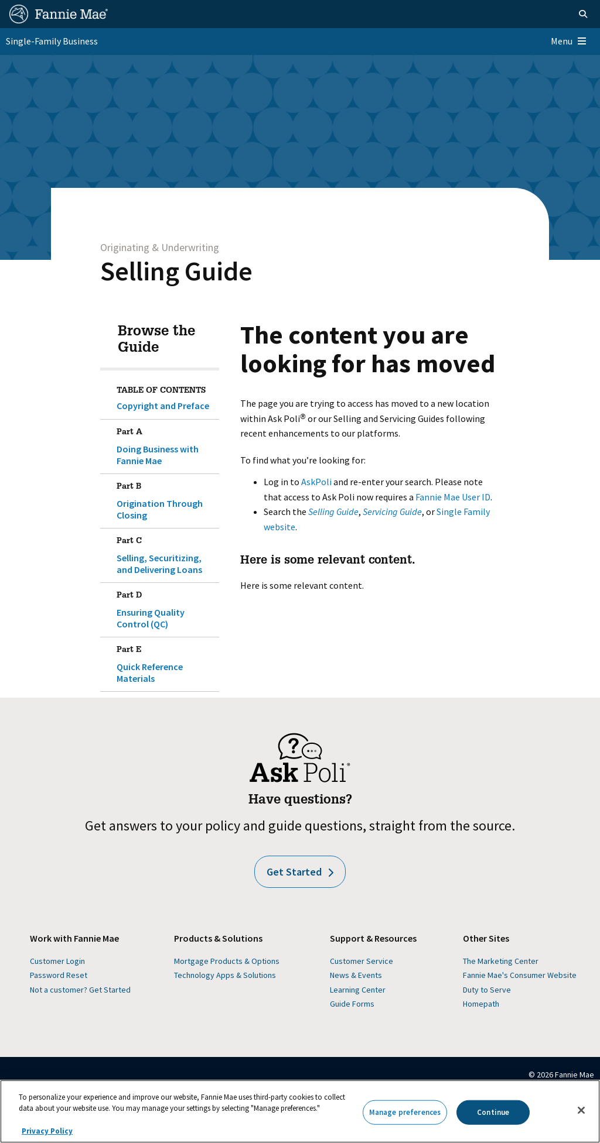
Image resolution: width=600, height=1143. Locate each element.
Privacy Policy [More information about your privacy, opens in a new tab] (47, 1131)
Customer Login (57, 961)
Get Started (300, 871)
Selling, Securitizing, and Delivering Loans (166, 553)
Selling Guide (176, 271)
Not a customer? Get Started (80, 989)
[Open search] (583, 14)
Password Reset (58, 975)
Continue (493, 1112)
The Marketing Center (500, 961)
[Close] (581, 1110)
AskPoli (316, 482)
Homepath (481, 1003)
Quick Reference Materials (166, 662)
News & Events (356, 975)
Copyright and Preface (163, 405)
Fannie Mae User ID (452, 497)
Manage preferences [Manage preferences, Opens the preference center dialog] (405, 1112)
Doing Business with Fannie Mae (166, 444)
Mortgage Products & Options (226, 961)
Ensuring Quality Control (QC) (166, 607)
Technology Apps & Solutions (225, 975)
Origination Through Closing (166, 498)
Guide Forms (352, 1003)
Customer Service (361, 961)
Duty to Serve (487, 989)
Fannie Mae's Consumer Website (520, 975)
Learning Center (358, 989)
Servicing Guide (392, 511)
